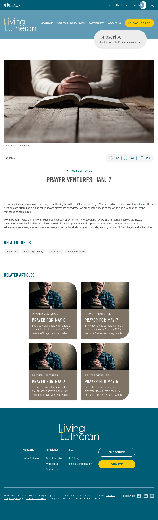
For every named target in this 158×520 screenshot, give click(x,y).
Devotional (55, 251)
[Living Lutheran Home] (20, 24)
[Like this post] (114, 158)
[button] (152, 5)
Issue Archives (31, 458)
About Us (114, 23)
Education (11, 251)
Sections (47, 23)
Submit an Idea (54, 458)
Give (117, 5)
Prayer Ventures (79, 170)
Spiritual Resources (71, 23)
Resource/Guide (76, 251)
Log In (137, 5)
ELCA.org (74, 458)
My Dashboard (139, 23)
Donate (117, 464)
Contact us (51, 469)
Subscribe (116, 452)
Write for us (51, 463)
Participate (96, 23)
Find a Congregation (80, 463)
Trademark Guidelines (36, 498)
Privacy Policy (15, 498)
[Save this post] (129, 158)
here (142, 204)
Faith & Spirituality (33, 251)
